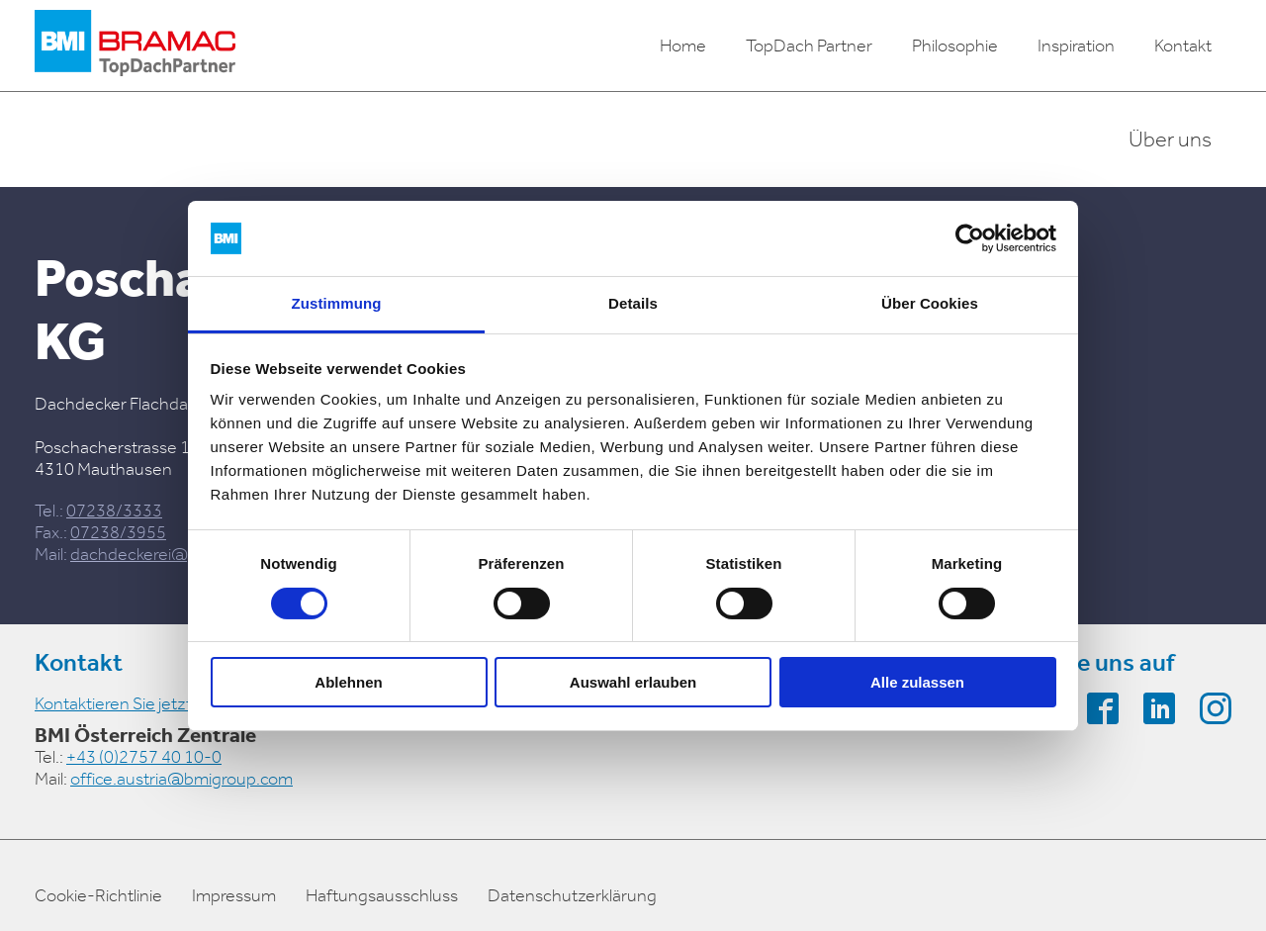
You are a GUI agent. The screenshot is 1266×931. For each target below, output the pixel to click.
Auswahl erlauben (633, 682)
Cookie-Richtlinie (98, 895)
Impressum (234, 895)
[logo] (135, 45)
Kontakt (1183, 45)
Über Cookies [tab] (929, 303)
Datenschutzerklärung (572, 895)
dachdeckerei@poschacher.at (182, 554)
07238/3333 (114, 510)
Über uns (1170, 139)
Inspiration (1076, 45)
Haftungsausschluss (382, 895)
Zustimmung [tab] (337, 303)
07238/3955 (118, 532)
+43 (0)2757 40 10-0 (144, 757)
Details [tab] (633, 303)
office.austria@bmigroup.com (181, 779)
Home (683, 45)
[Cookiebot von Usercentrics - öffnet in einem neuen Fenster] (969, 238)
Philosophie (955, 45)
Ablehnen (348, 682)
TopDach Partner (809, 45)
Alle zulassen (917, 682)
